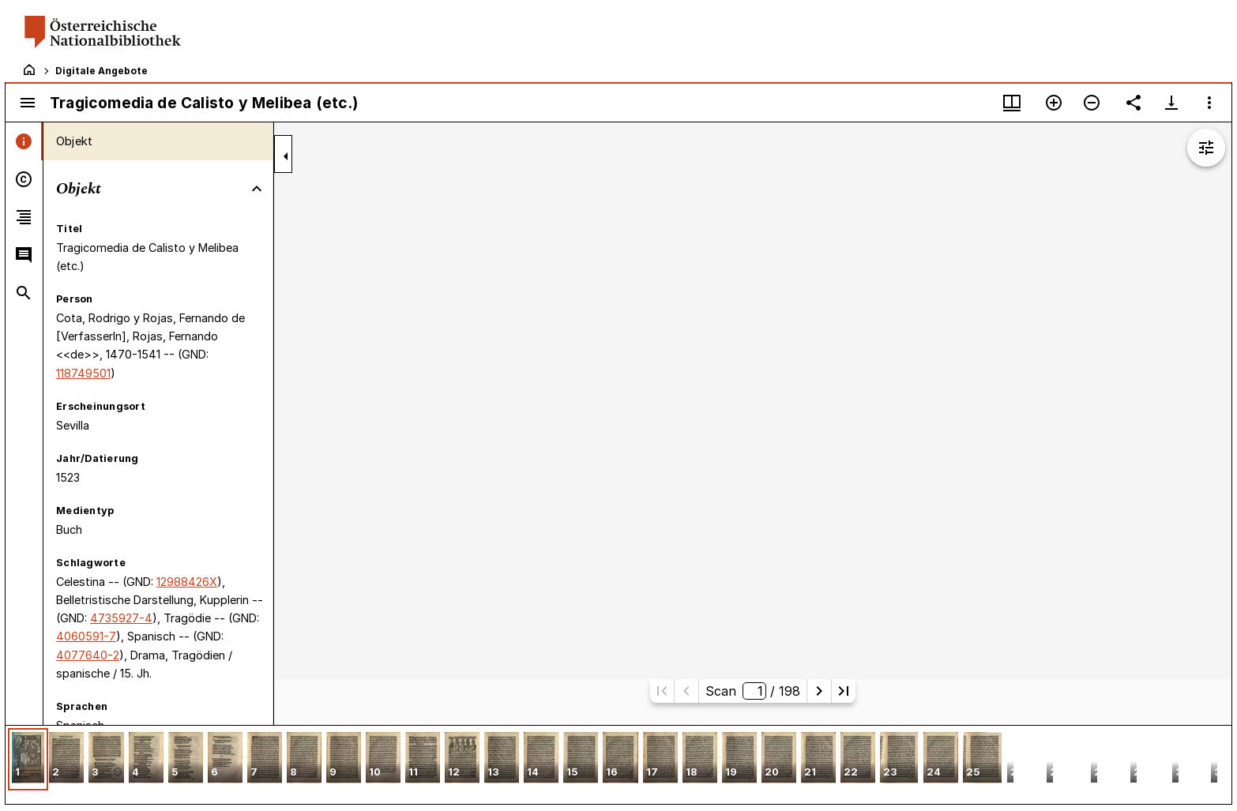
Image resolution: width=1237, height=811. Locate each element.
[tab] (24, 141)
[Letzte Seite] (843, 691)
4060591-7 (86, 636)
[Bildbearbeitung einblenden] (1206, 148)
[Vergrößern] (1054, 103)
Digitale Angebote (101, 71)
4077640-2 (87, 655)
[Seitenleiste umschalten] (28, 103)
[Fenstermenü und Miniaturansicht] (1012, 103)
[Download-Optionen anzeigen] (1171, 103)
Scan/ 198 (752, 691)
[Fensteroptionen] (1209, 103)
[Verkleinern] (1092, 103)
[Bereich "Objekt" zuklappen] (256, 189)
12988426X (186, 581)
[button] (28, 759)
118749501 (83, 373)
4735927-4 (121, 618)
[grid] (618, 764)
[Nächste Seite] (819, 691)
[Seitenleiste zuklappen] (285, 156)
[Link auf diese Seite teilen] (1133, 103)
